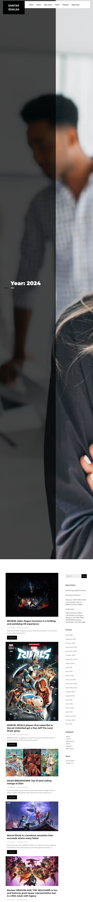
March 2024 (69, 708)
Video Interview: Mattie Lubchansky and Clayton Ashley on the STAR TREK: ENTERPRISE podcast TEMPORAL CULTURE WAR (75, 617)
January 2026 (70, 643)
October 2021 (70, 720)
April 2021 (68, 724)
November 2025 (71, 651)
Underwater (69, 609)
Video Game (76, 5)
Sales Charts (48, 5)
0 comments (11, 627)
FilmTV (57, 5)
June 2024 (69, 704)
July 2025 (68, 667)
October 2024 (70, 692)
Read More (12, 637)
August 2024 (70, 696)
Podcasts (66, 5)
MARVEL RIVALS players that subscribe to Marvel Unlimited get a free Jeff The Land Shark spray (30, 728)
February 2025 (70, 680)
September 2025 (71, 659)
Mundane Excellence (73, 595)
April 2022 (69, 712)
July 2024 (68, 700)
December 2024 (71, 684)
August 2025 (70, 663)
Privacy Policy (70, 761)
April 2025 (69, 671)
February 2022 (70, 716)
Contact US (69, 763)
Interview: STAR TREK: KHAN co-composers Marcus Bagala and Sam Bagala (75, 602)
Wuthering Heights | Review (75, 590)
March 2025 (69, 675)
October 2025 (70, 655)
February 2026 (70, 639)
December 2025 (71, 647)
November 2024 (71, 688)
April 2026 (69, 635)
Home (32, 5)
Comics (39, 5)
